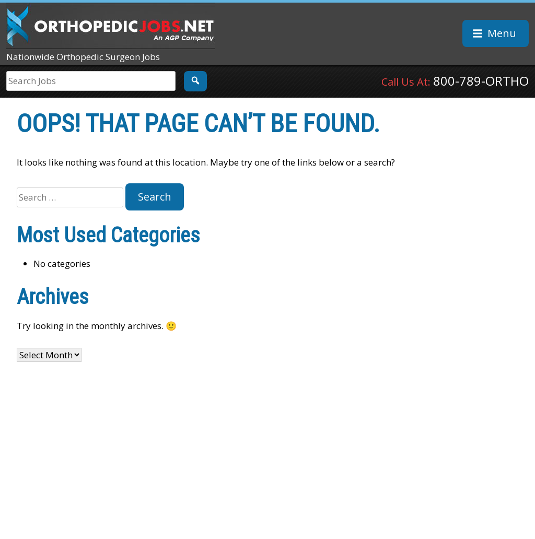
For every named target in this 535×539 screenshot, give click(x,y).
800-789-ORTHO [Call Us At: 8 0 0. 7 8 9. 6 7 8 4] (481, 80)
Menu (501, 33)
